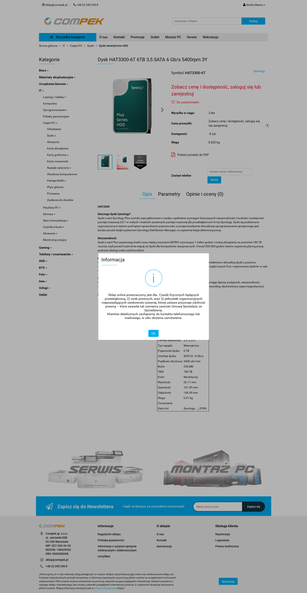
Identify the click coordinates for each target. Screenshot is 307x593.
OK (153, 333)
